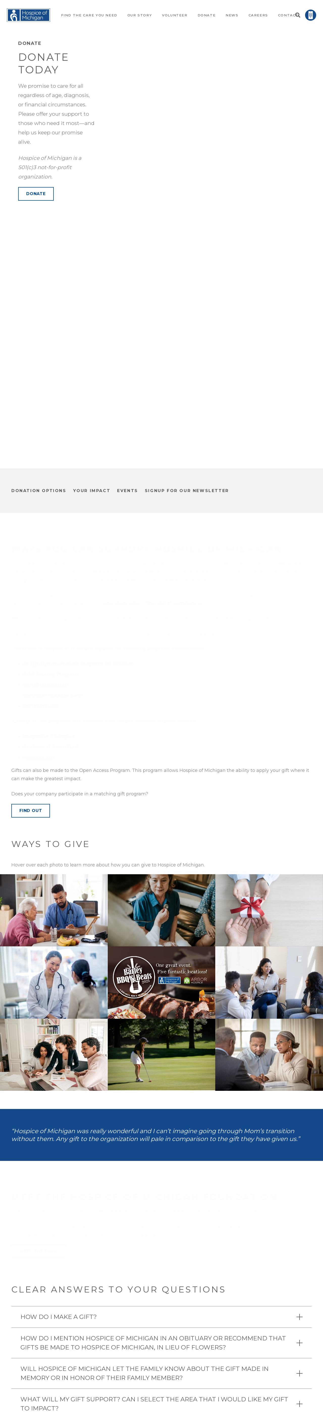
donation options (38, 490)
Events (127, 490)
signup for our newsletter (187, 490)
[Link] (28, 15)
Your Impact (92, 490)
